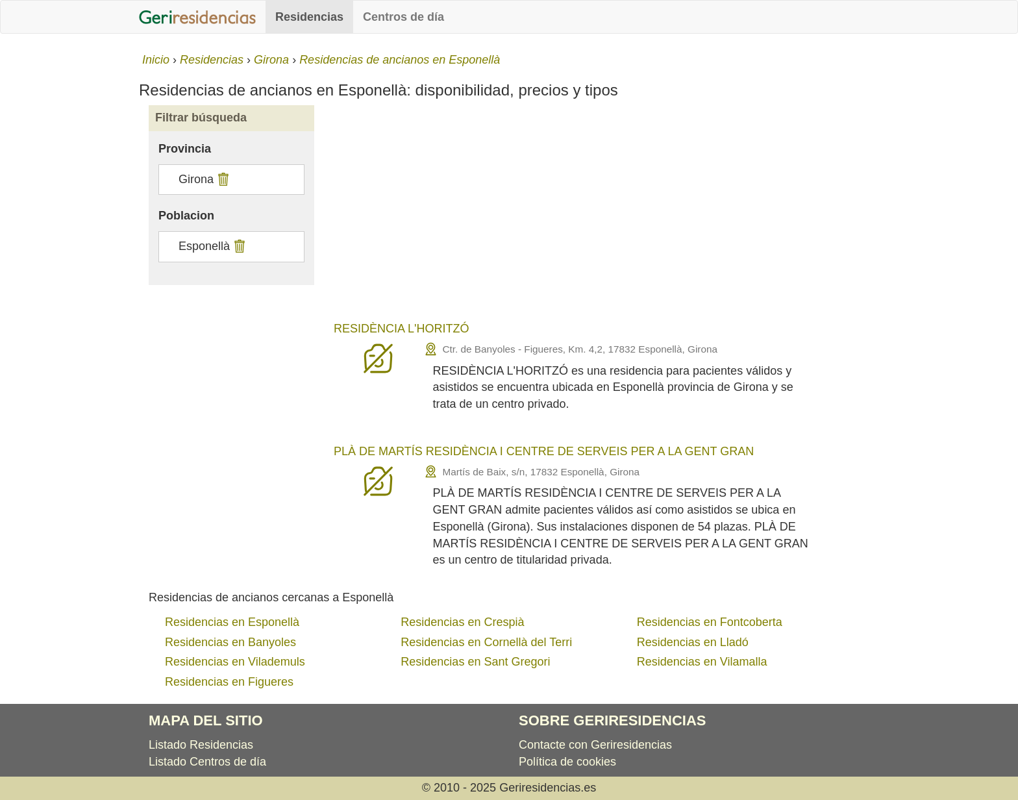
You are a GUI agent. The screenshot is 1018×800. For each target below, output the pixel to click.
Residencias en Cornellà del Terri (486, 642)
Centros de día (403, 16)
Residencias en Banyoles (230, 642)
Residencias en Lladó (693, 642)
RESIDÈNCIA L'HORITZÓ (401, 328)
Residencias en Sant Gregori (475, 661)
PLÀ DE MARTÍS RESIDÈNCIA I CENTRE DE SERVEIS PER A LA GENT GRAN (544, 451)
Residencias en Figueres (229, 681)
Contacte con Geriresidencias (595, 744)
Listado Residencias (201, 744)
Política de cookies (567, 761)
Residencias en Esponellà (232, 622)
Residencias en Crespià (462, 622)
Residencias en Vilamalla (702, 661)
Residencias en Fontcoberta (709, 622)
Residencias (309, 16)
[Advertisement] (601, 215)
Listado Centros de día (207, 761)
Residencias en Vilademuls (235, 661)
